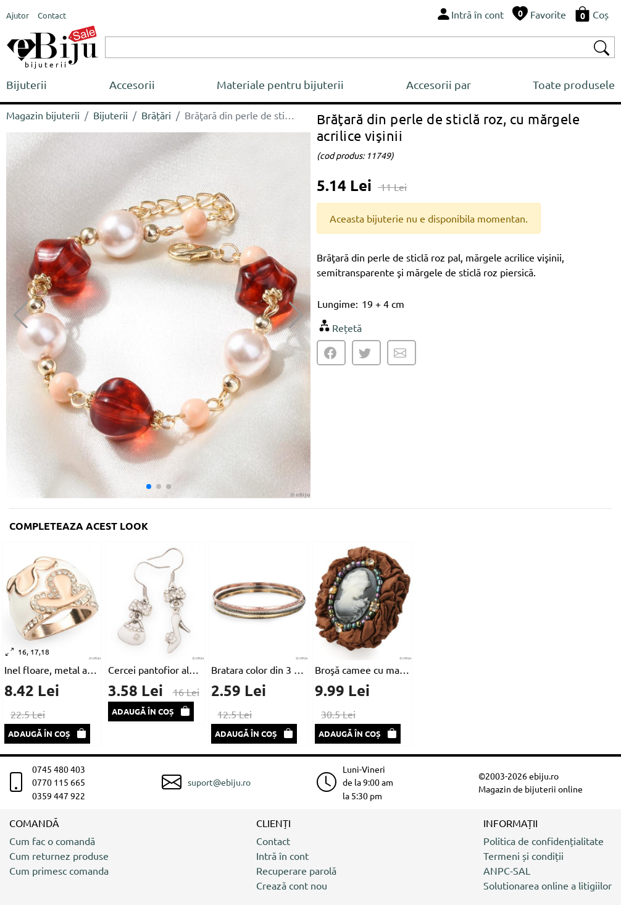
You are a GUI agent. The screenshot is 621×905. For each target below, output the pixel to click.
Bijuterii (26, 84)
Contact (273, 841)
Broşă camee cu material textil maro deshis (362, 669)
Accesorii (132, 84)
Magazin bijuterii (43, 115)
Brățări (156, 115)
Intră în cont (282, 855)
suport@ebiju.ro (219, 782)
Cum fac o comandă (52, 841)
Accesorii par (438, 84)
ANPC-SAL (506, 870)
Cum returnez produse (59, 855)
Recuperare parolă (296, 870)
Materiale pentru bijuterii (280, 84)
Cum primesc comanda (59, 870)
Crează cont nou (291, 885)
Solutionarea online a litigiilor (547, 885)
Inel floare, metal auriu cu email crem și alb (51, 669)
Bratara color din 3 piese (258, 669)
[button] (296, 315)
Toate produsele (574, 84)
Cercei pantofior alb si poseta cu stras (155, 669)
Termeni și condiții (523, 855)
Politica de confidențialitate (543, 841)
